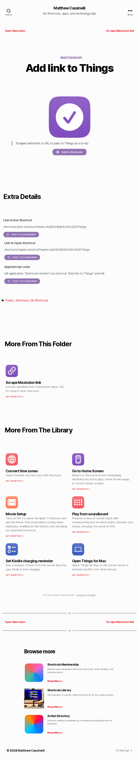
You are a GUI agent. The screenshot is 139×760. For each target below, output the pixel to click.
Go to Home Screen (88, 471)
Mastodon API (71, 57)
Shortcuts (22, 300)
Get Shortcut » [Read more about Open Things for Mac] (81, 575)
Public (10, 300)
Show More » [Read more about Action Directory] (55, 732)
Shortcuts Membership (63, 664)
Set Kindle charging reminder (29, 561)
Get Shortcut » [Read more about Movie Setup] (15, 536)
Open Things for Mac (89, 561)
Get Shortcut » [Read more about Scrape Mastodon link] (15, 397)
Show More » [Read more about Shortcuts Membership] (55, 681)
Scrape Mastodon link (23, 382)
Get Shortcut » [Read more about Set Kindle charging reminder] (15, 575)
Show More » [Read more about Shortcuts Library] (55, 707)
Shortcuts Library (59, 690)
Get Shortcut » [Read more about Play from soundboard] (81, 532)
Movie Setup (16, 514)
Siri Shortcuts (39, 300)
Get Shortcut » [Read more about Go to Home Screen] (81, 489)
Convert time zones (22, 471)
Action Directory (58, 716)
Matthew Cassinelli (69, 8)
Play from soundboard (90, 514)
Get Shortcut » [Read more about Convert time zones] (15, 481)
